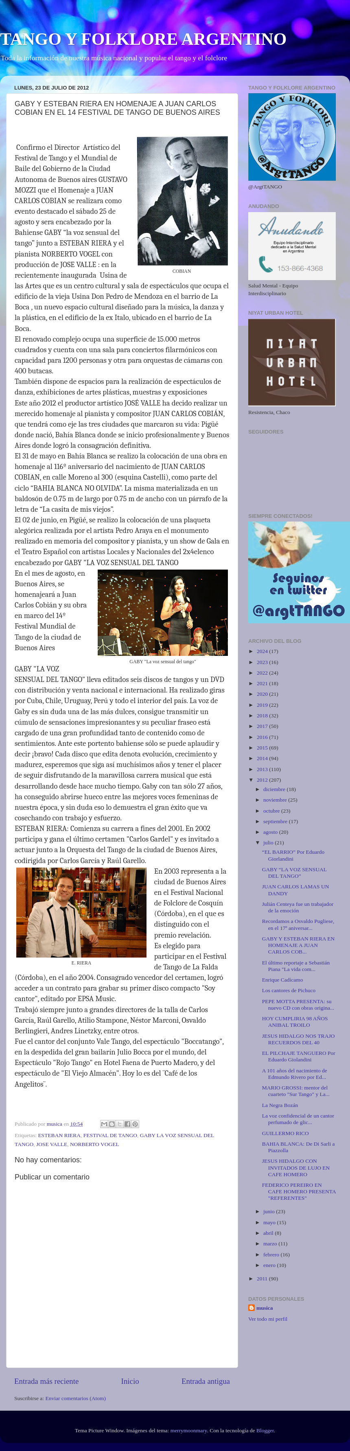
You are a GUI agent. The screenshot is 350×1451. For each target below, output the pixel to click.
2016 (263, 737)
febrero (271, 1255)
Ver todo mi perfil (267, 1319)
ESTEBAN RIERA (59, 1135)
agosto (271, 832)
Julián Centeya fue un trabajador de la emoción (297, 907)
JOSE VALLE (51, 1144)
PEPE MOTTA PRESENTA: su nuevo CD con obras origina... (298, 1004)
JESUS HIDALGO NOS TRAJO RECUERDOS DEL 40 (298, 1039)
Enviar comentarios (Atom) (76, 1398)
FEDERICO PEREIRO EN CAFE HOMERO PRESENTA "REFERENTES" (299, 1191)
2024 (263, 651)
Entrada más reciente (46, 1381)
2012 (263, 780)
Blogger (265, 1430)
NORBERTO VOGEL (94, 1144)
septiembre (276, 821)
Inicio (130, 1381)
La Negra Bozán (280, 1105)
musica (264, 1308)
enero (270, 1265)
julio (269, 842)
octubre (272, 811)
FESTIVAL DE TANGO (110, 1135)
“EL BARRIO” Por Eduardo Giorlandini (293, 855)
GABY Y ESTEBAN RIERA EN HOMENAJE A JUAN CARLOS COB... (298, 945)
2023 (263, 662)
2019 (263, 705)
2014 (263, 758)
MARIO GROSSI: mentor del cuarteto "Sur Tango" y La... (296, 1091)
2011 (263, 1279)
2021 (263, 683)
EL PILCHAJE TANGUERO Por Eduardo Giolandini (298, 1056)
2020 (263, 694)
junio (269, 1211)
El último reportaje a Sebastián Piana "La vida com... (296, 966)
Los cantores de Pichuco (289, 990)
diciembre (275, 789)
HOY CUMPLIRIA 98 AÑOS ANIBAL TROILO (295, 1021)
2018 (263, 715)
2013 (263, 769)
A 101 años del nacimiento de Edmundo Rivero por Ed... (294, 1073)
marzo (270, 1244)
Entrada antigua (206, 1381)
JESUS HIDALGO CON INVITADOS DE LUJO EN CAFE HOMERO (296, 1167)
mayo (270, 1222)
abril (269, 1233)
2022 (263, 673)
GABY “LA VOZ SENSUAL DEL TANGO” (294, 872)
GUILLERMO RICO (285, 1133)
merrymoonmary (189, 1430)
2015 (263, 748)
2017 (263, 726)
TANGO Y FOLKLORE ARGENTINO (143, 39)
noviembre (275, 800)
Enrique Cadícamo (282, 980)
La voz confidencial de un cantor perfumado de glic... (298, 1119)
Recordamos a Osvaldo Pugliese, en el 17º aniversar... (298, 924)
